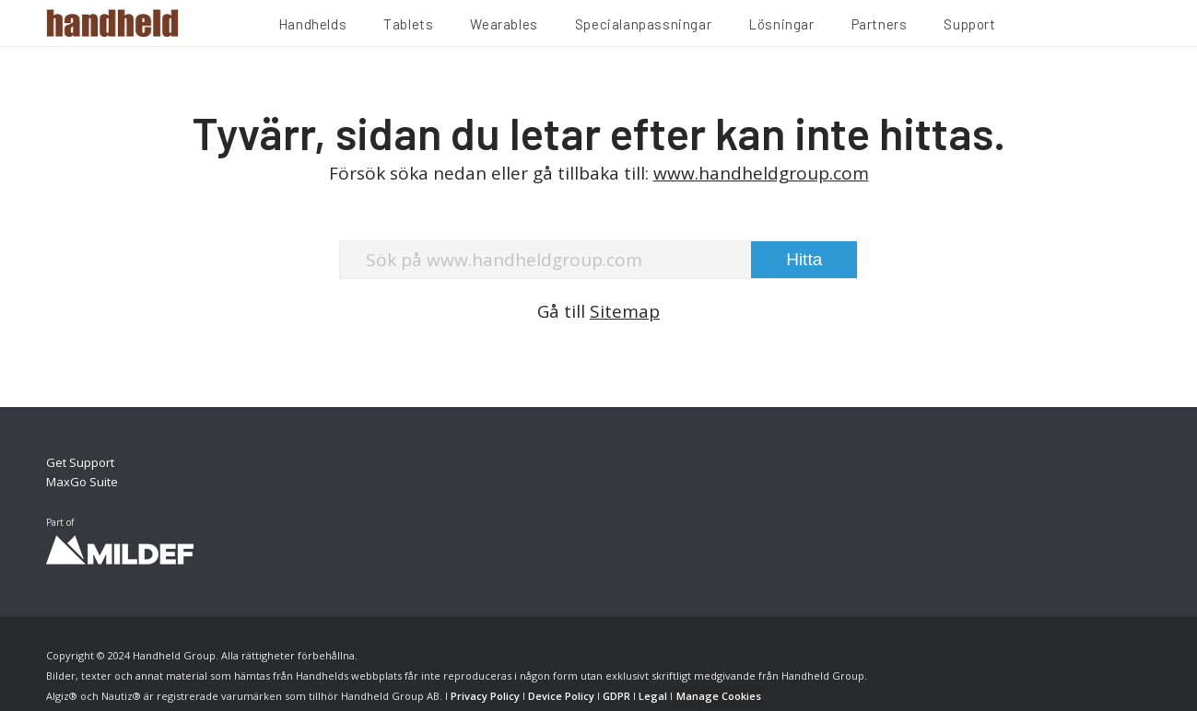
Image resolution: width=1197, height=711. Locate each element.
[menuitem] (312, 27)
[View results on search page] (804, 259)
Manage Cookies (718, 696)
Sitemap (625, 311)
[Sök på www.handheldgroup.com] (599, 259)
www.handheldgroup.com (761, 173)
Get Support (80, 462)
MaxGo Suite (82, 481)
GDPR (616, 696)
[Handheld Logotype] (112, 23)
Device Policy (561, 696)
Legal (653, 696)
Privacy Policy (485, 696)
